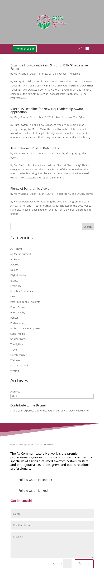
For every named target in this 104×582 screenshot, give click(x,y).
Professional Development (25, 328)
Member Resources (21, 291)
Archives (15, 391)
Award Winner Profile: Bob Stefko (34, 148)
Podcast (61, 73)
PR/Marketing (18, 323)
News (69, 117)
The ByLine (73, 73)
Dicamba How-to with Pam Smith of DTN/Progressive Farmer (49, 66)
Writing (14, 370)
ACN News (16, 248)
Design (14, 269)
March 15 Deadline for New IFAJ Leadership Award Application (46, 110)
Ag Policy (15, 259)
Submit (84, 563)
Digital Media (18, 275)
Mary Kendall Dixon (25, 73)
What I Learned (19, 365)
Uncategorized (18, 355)
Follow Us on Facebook (35, 480)
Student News (18, 339)
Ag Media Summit (20, 254)
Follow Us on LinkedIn (34, 490)
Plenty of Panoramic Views (29, 188)
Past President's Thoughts (25, 301)
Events (14, 280)
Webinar (15, 360)
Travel (89, 193)
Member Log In (25, 48)
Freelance (16, 286)
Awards (60, 117)
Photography (73, 153)
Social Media (17, 333)
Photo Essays (17, 307)
